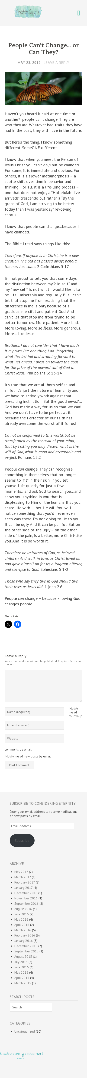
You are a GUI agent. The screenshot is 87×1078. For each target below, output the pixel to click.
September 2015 (26, 951)
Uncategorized (24, 1031)
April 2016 (21, 925)
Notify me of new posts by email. (29, 756)
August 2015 (23, 956)
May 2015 (21, 972)
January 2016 (23, 941)
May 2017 (21, 872)
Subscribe (22, 840)
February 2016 (24, 935)
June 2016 (21, 914)
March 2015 (22, 983)
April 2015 (21, 978)
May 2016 (21, 919)
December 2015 (25, 946)
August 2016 (23, 909)
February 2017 (24, 882)
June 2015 (21, 967)
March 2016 (22, 930)
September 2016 (26, 903)
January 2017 (23, 888)
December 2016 (25, 893)
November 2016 (26, 898)
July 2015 (21, 962)
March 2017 (22, 877)
